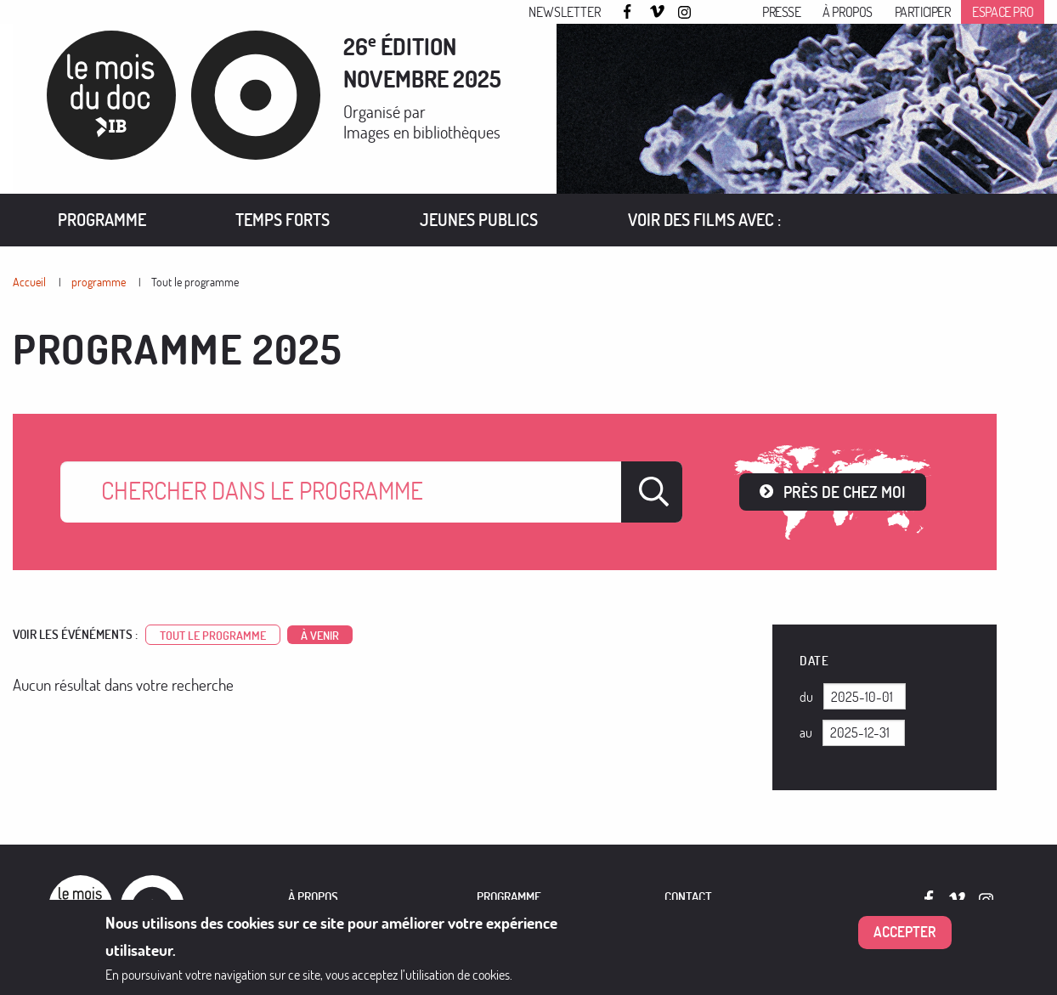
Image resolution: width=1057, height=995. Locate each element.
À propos (847, 11)
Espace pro (1002, 11)
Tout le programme (195, 282)
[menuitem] (102, 220)
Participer (923, 11)
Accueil (29, 282)
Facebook (630, 11)
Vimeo (657, 12)
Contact (688, 897)
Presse (781, 11)
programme (98, 282)
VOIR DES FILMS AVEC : (704, 219)
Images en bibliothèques (421, 132)
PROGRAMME (509, 897)
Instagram (685, 12)
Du (806, 696)
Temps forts (282, 219)
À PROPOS (313, 897)
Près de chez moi (844, 491)
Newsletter (564, 12)
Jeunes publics (479, 219)
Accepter (904, 932)
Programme (102, 219)
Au (806, 732)
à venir (320, 634)
